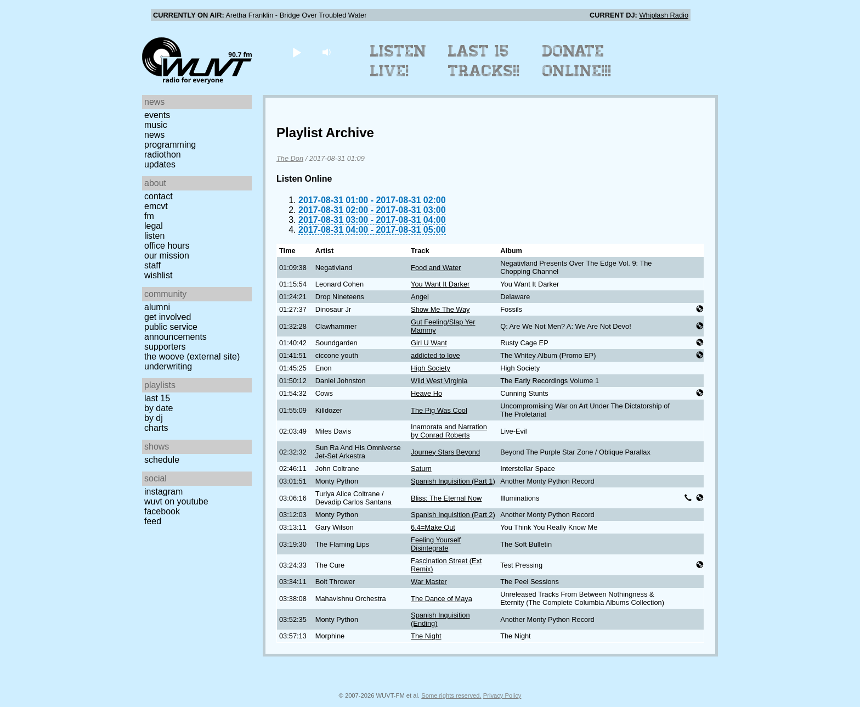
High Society (430, 368)
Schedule (161, 459)
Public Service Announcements (175, 331)
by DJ (153, 418)
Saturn (421, 468)
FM (149, 216)
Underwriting (168, 366)
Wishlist (158, 275)
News (154, 134)
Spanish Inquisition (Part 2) (453, 514)
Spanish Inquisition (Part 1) (453, 481)
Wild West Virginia (439, 381)
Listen (154, 235)
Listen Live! (398, 61)
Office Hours (166, 245)
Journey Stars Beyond (445, 452)
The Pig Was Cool (439, 410)
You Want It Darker (440, 284)
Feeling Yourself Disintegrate (436, 544)
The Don (289, 158)
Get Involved (167, 317)
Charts (156, 428)
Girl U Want (429, 343)
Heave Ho (426, 393)
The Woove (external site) (192, 356)
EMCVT (156, 206)
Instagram (163, 491)
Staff (152, 265)
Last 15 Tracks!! (484, 61)
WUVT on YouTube (176, 501)
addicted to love (435, 355)
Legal (153, 226)
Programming (170, 144)
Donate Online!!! (577, 61)
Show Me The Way (440, 309)
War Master (429, 581)
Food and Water (436, 267)
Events (157, 115)
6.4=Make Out (433, 527)
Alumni (157, 307)
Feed (152, 521)
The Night (426, 636)
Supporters (165, 346)
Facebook (162, 511)
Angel (420, 297)
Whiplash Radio (663, 15)
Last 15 (157, 398)
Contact (158, 196)
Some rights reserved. (451, 695)
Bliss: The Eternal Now (446, 498)
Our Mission (166, 255)
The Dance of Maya (441, 598)
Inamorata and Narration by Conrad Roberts (449, 431)
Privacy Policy (502, 695)
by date (158, 408)
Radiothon (162, 154)
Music (155, 125)
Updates (160, 164)
